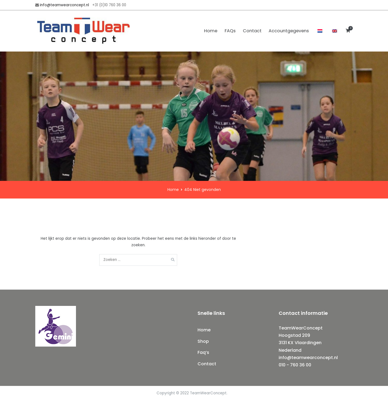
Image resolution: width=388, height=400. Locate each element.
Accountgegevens (289, 31)
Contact (252, 31)
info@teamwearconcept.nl (64, 5)
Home (210, 31)
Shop (203, 341)
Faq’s (203, 352)
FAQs (230, 31)
